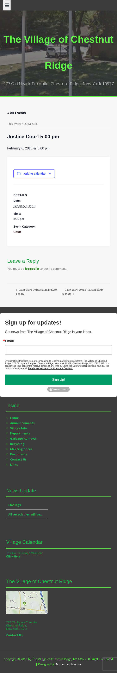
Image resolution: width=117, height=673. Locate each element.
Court (17, 232)
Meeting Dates (21, 449)
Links (14, 465)
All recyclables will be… (25, 514)
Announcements (22, 423)
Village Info (18, 428)
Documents (18, 454)
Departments (20, 433)
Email (9, 341)
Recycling (17, 444)
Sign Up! (58, 379)
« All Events (16, 113)
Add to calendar (35, 173)
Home (14, 418)
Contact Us (18, 459)
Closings (14, 505)
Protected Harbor (68, 664)
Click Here (13, 556)
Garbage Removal (23, 438)
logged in (32, 269)
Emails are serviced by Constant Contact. (50, 368)
